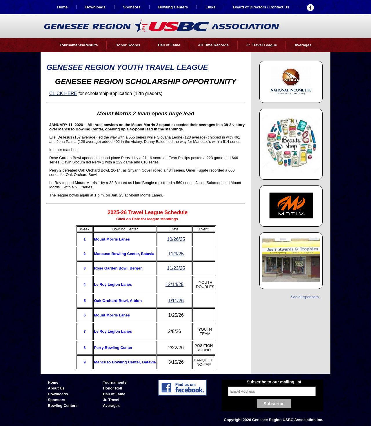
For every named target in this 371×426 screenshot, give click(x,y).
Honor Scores (127, 45)
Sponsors (132, 7)
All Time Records (213, 45)
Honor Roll (112, 388)
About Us (56, 388)
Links (210, 7)
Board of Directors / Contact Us (261, 7)
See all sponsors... (306, 297)
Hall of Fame (169, 45)
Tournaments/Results (78, 45)
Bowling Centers (173, 7)
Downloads (95, 7)
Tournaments (114, 382)
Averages (302, 45)
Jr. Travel (111, 400)
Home (62, 7)
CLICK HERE (63, 93)
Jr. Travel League (261, 45)
